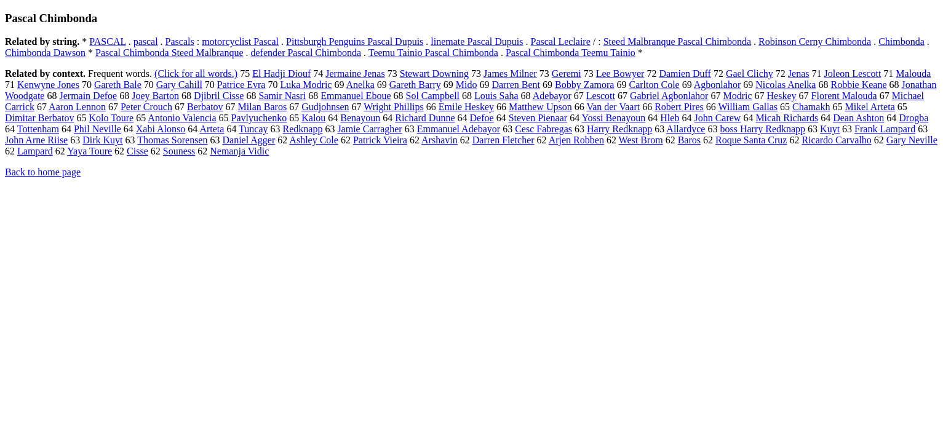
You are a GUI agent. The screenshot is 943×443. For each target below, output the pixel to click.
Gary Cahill (179, 84)
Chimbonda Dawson (45, 52)
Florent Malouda (844, 95)
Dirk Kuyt (102, 140)
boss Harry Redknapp (762, 129)
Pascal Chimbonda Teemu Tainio (570, 52)
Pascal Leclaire (561, 41)
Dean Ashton (858, 118)
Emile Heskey (466, 107)
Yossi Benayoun (614, 118)
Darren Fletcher (503, 140)
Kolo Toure (111, 118)
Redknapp (303, 129)
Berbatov (205, 107)
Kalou (313, 118)
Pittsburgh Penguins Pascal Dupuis (354, 41)
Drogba (913, 118)
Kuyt (830, 129)
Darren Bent (515, 84)
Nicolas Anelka (785, 84)
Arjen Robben (576, 140)
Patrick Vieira (380, 140)
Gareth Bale (117, 84)
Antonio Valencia (182, 118)
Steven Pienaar (538, 118)
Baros (689, 140)
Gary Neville (911, 140)
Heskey (782, 95)
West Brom (641, 140)
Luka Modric (306, 84)
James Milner (510, 73)
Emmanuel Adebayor (459, 129)
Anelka (360, 84)
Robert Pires (679, 107)
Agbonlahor (717, 84)
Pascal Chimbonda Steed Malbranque (169, 52)
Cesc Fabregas (543, 129)
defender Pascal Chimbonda (306, 52)
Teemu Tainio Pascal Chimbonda (433, 52)
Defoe (482, 118)
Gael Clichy (749, 73)
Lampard (35, 151)
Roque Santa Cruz (751, 140)
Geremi (566, 73)
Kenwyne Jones (48, 84)
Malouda (913, 73)
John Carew (717, 118)
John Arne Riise (36, 140)
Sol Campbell (432, 95)
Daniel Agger (248, 140)
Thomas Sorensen (172, 140)
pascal (145, 41)
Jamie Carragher (369, 129)
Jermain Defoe (88, 95)
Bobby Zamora (584, 84)
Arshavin (439, 140)
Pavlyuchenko (259, 118)
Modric (737, 95)
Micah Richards (786, 118)
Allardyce (685, 129)
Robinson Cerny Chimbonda (814, 41)
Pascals (179, 41)
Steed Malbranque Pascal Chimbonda (677, 41)
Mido (466, 84)
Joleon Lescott (852, 73)
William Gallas (748, 107)
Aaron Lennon (77, 107)
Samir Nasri (282, 95)
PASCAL (107, 41)
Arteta (211, 129)
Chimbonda (901, 41)
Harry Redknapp (619, 129)
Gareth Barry (415, 84)
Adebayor (552, 95)
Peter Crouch (146, 107)
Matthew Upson (540, 107)
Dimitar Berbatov (39, 118)
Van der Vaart (613, 107)
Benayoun (360, 118)
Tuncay (253, 129)
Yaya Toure (89, 151)
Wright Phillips (394, 107)
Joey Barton (155, 95)
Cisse (137, 151)
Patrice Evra (241, 84)
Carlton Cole (654, 84)
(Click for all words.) (195, 73)
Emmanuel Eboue (355, 95)
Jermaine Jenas (354, 73)
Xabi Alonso (160, 129)
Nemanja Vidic (239, 151)
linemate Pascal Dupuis (477, 41)
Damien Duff (685, 73)
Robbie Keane (858, 84)
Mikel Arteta (869, 107)
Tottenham (38, 129)
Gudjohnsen (325, 107)
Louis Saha (496, 95)
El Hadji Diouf (281, 73)
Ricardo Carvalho (836, 140)
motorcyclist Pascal (240, 41)
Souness (179, 151)
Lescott (600, 95)
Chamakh (811, 107)
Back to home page (43, 172)
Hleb (669, 118)
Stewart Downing (434, 73)
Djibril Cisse (219, 95)
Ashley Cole (313, 140)
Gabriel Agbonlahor (669, 95)
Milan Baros (262, 107)
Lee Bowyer (620, 73)
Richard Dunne (425, 118)
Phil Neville (97, 129)
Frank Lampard (884, 129)
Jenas (799, 73)
